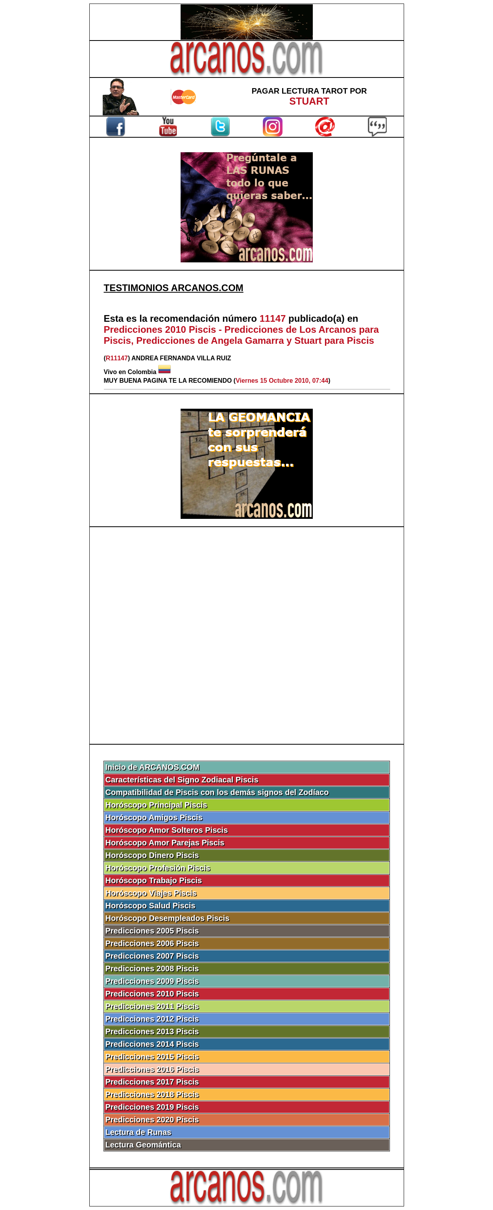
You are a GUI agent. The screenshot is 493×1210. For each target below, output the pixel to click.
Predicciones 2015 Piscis (152, 1056)
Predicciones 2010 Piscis (152, 993)
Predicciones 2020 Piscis (152, 1119)
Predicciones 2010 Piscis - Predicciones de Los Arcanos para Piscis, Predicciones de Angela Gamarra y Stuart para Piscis (241, 335)
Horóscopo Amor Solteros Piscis (166, 830)
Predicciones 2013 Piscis (152, 1031)
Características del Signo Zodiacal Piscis (182, 779)
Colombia (142, 372)
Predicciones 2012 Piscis (152, 1018)
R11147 (117, 358)
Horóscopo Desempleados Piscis (167, 918)
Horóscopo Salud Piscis (150, 905)
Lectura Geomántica (143, 1144)
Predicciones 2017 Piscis (152, 1081)
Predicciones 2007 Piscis (152, 956)
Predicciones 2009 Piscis (152, 981)
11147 (273, 318)
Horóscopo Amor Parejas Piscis (165, 842)
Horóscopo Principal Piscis (156, 805)
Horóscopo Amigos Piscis (154, 817)
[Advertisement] (246, 635)
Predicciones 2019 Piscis (152, 1107)
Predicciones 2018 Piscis (152, 1094)
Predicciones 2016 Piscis (152, 1069)
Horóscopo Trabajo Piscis (153, 880)
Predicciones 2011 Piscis (152, 1006)
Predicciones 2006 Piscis (152, 943)
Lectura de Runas (138, 1132)
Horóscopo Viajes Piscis (151, 893)
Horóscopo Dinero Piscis (152, 855)
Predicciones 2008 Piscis (152, 968)
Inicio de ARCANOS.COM (152, 767)
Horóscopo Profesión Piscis (157, 867)
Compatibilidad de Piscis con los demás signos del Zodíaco (217, 792)
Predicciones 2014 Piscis (152, 1044)
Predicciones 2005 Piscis (152, 930)
